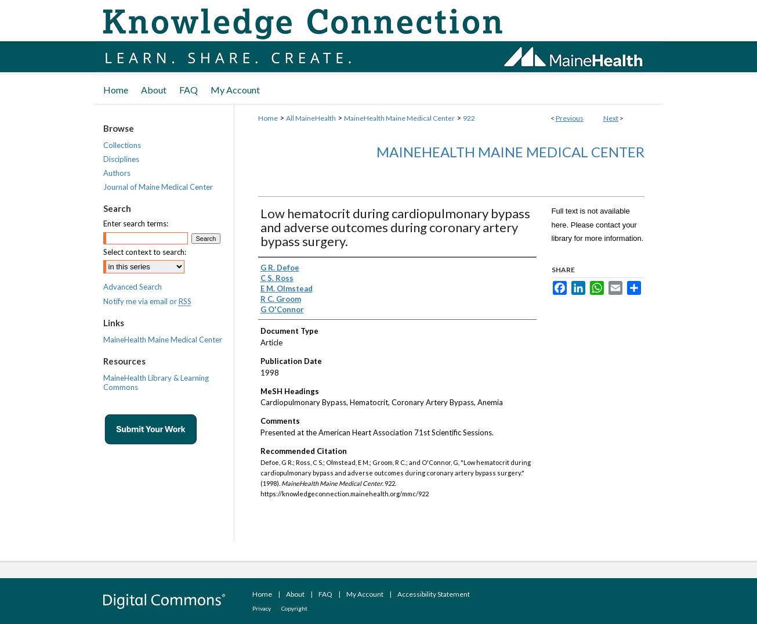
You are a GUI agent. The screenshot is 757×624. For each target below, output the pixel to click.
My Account (364, 594)
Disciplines (121, 159)
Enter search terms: (135, 223)
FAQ (325, 594)
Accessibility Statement (433, 594)
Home (268, 118)
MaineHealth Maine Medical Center (399, 118)
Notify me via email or (147, 301)
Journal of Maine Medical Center (158, 187)
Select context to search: (144, 252)
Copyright (294, 608)
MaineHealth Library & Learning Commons (156, 382)
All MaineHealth (311, 118)
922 (469, 118)
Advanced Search (132, 286)
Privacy (261, 608)
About (295, 594)
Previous (570, 118)
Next (610, 118)
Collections (122, 145)
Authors (117, 173)
